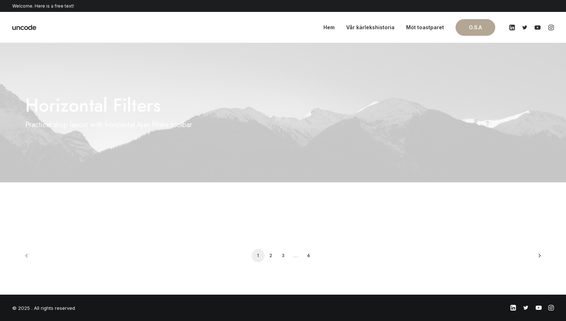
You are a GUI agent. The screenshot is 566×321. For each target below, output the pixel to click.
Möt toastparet (425, 27)
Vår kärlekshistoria (370, 27)
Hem (329, 27)
